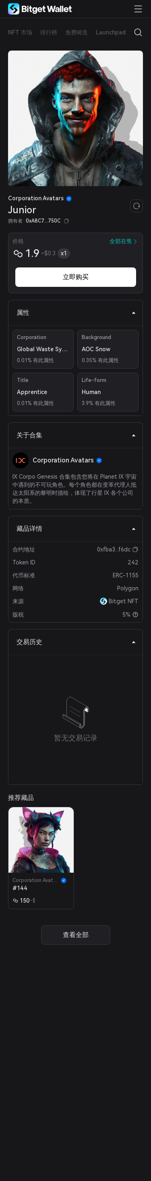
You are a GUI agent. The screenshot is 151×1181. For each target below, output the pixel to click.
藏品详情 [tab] (76, 528)
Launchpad (111, 32)
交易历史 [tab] (76, 642)
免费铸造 (76, 32)
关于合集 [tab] (76, 435)
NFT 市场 (20, 32)
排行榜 (48, 32)
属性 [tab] (76, 312)
